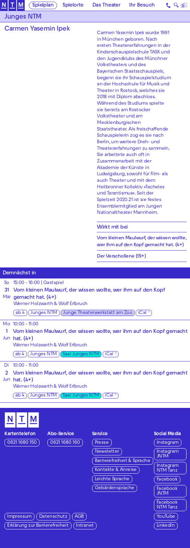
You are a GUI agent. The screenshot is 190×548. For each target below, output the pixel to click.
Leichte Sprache (112, 479)
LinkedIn (166, 526)
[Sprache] (184, 5)
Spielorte (73, 5)
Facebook (167, 479)
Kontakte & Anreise (116, 470)
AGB (79, 517)
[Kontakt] (168, 5)
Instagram (168, 443)
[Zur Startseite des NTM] (12, 5)
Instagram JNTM (168, 454)
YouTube (166, 517)
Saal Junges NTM (81, 354)
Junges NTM (43, 313)
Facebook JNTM (167, 491)
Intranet (84, 526)
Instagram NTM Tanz (168, 468)
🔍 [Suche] (176, 6)
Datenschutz (53, 517)
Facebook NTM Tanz (167, 505)
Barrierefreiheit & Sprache (122, 461)
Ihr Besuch (142, 5)
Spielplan (43, 5)
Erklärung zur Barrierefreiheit (37, 526)
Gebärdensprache (114, 488)
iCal (142, 313)
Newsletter (107, 452)
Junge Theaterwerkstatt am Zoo (97, 313)
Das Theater (106, 5)
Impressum (19, 517)
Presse (102, 443)
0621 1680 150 (21, 443)
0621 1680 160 (65, 443)
